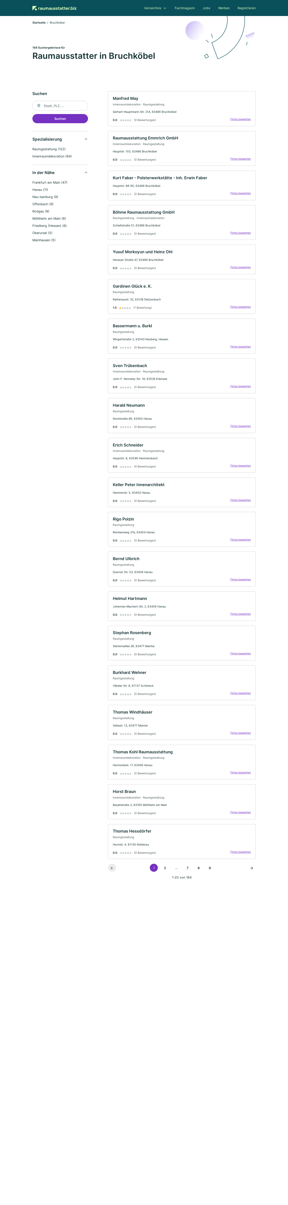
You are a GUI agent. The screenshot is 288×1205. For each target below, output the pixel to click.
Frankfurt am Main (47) (49, 183)
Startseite (39, 23)
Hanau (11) (40, 190)
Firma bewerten (240, 119)
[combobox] (60, 106)
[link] (182, 109)
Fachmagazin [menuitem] (185, 8)
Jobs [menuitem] (206, 8)
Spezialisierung (47, 139)
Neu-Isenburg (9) (45, 197)
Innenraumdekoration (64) (52, 157)
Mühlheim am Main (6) (49, 219)
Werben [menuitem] (224, 8)
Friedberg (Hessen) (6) (49, 226)
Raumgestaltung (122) (49, 149)
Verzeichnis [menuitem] (152, 8)
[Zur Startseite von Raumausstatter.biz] (54, 8)
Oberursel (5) (42, 233)
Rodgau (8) (40, 212)
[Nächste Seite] (252, 873)
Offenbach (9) (43, 204)
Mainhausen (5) (44, 240)
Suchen (60, 119)
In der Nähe (43, 173)
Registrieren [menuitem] (247, 8)
